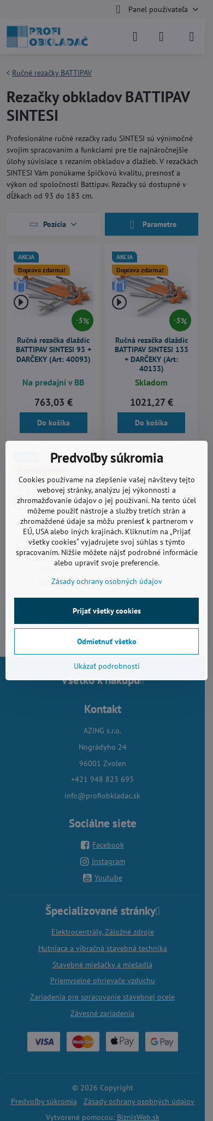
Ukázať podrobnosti (107, 666)
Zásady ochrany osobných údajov (106, 581)
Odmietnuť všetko (107, 641)
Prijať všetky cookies (107, 611)
